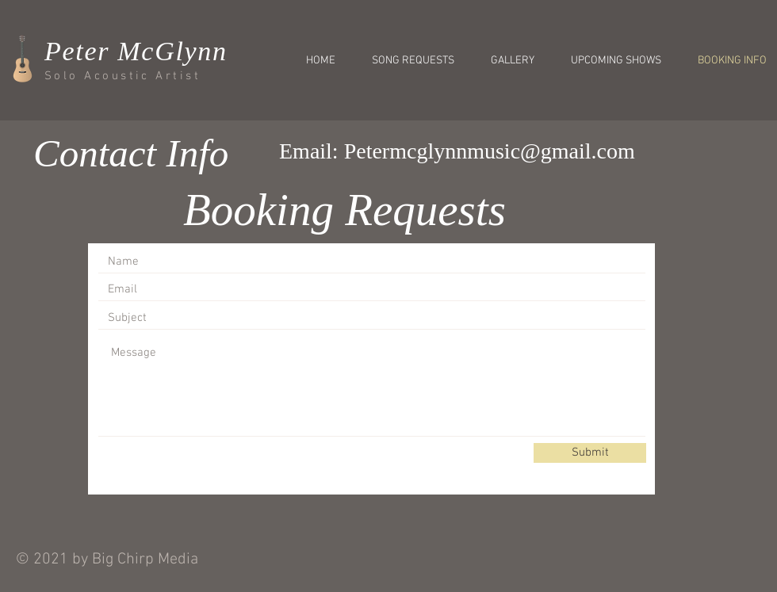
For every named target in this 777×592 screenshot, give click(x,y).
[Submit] (590, 453)
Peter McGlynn (136, 51)
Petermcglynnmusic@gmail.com (489, 151)
